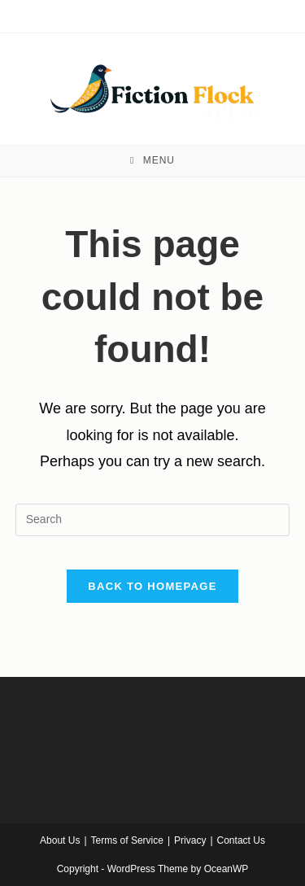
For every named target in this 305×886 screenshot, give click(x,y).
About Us (60, 840)
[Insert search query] (152, 520)
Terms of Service (127, 840)
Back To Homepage (152, 586)
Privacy (190, 840)
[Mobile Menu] (152, 160)
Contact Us (241, 840)
